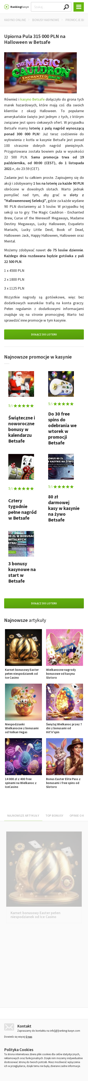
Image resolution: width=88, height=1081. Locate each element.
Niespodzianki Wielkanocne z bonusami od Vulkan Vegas (23, 726)
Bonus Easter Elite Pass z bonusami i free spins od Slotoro (64, 781)
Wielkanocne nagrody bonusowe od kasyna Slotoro (64, 671)
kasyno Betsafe (32, 99)
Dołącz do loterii (44, 334)
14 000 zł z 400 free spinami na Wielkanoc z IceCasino (23, 781)
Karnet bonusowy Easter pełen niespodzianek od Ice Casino (23, 671)
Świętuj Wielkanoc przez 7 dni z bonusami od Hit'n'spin (64, 726)
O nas (29, 1039)
